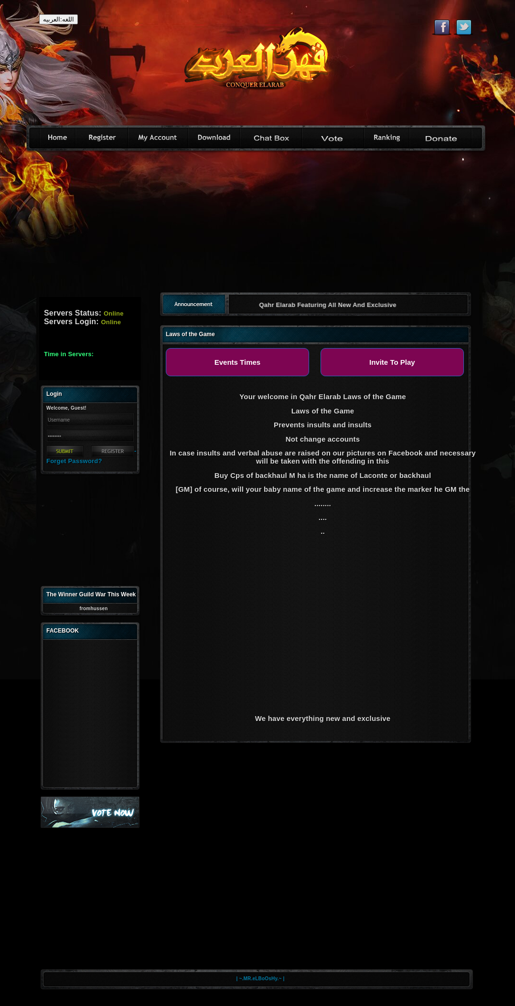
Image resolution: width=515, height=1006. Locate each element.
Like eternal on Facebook (441, 27)
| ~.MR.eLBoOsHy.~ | (260, 978)
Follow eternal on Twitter (463, 27)
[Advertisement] (257, 225)
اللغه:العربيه (58, 19)
